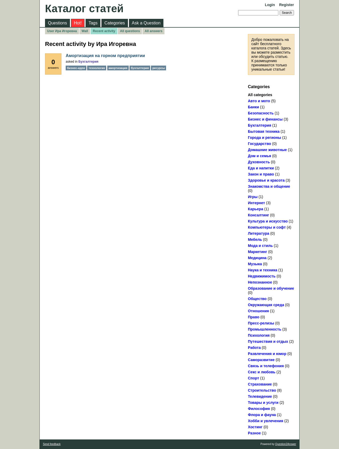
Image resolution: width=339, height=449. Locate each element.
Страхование (260, 384)
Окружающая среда (266, 305)
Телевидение (260, 396)
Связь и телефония (266, 366)
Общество (257, 299)
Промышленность (264, 329)
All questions (130, 31)
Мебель (255, 239)
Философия (259, 409)
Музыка (255, 264)
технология (96, 68)
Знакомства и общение (269, 186)
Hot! (78, 23)
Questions (57, 23)
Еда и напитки (261, 168)
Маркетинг (257, 252)
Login (270, 5)
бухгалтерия (140, 68)
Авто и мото (259, 101)
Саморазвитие (261, 360)
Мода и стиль (260, 245)
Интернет (256, 203)
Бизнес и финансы (265, 119)
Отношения (258, 311)
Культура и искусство (268, 221)
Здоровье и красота (266, 180)
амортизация (118, 68)
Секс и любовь (261, 372)
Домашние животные (267, 150)
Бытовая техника (264, 131)
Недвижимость (261, 276)
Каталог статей (84, 8)
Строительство (262, 390)
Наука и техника (262, 270)
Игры (252, 197)
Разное (254, 433)
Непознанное (260, 282)
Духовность (259, 162)
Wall (85, 31)
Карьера (255, 209)
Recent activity (104, 31)
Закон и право (261, 174)
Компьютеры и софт (267, 227)
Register (286, 5)
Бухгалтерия (259, 125)
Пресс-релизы (261, 323)
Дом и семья (259, 156)
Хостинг (255, 427)
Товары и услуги (263, 402)
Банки (253, 107)
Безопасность (261, 113)
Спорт (253, 378)
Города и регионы (264, 137)
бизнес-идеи (76, 68)
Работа (254, 347)
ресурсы (158, 68)
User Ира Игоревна (62, 31)
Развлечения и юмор (267, 354)
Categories (114, 23)
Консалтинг (258, 215)
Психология (259, 335)
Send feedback (52, 444)
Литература (258, 233)
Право (253, 317)
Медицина (257, 258)
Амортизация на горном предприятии (105, 55)
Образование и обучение (271, 288)
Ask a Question (146, 23)
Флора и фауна (262, 415)
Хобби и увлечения (265, 421)
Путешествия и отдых (268, 341)
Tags (92, 23)
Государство (259, 144)
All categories (260, 95)
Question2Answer (285, 444)
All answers (153, 31)
